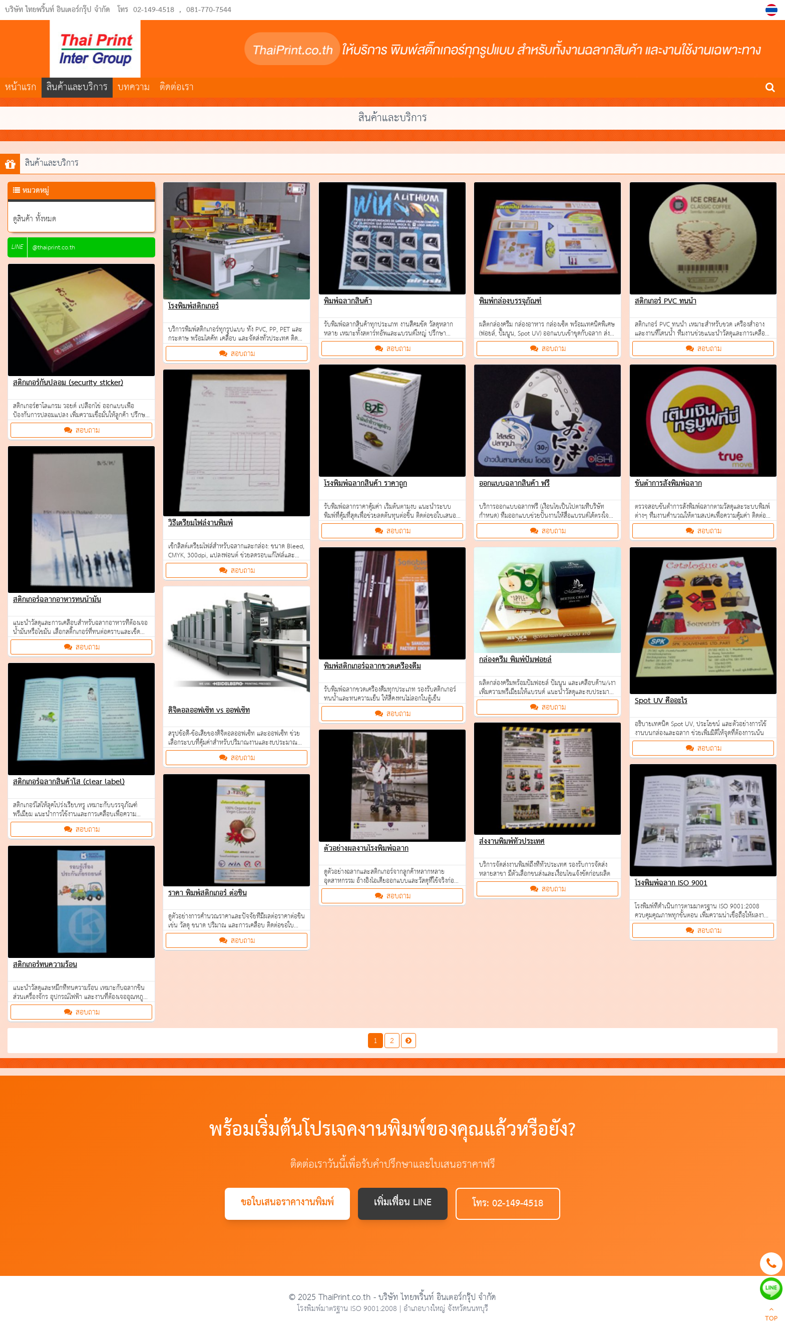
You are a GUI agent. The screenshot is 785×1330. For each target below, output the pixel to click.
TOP (771, 1315)
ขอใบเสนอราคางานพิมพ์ (287, 1203)
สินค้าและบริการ (77, 87)
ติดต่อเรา (177, 87)
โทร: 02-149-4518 (508, 1204)
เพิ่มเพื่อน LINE (403, 1203)
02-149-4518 (153, 10)
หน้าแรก (21, 87)
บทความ (134, 87)
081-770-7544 (208, 10)
